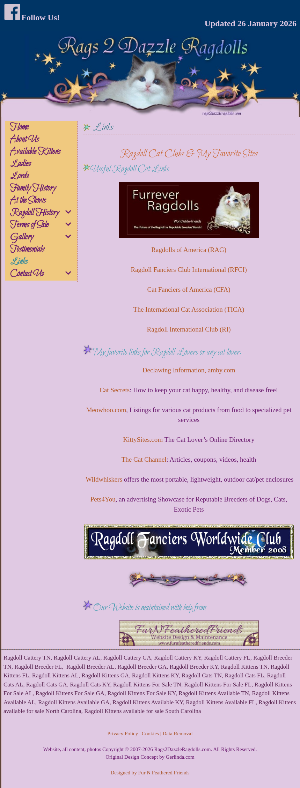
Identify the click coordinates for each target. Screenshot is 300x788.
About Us (24, 139)
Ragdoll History (43, 212)
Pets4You (103, 499)
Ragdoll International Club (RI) (189, 329)
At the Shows (28, 200)
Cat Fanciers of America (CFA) (189, 289)
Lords (19, 176)
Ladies (20, 164)
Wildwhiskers (105, 479)
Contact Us (43, 274)
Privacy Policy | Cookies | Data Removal (149, 733)
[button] (68, 213)
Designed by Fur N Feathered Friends (149, 772)
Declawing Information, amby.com (188, 370)
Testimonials (27, 249)
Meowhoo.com (106, 410)
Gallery (43, 237)
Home (19, 127)
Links (19, 261)
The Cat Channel (144, 459)
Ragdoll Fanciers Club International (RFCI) (189, 269)
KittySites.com (143, 439)
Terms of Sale (43, 225)
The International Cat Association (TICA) (188, 309)
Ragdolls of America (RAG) (188, 249)
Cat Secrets (115, 390)
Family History (33, 188)
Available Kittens (35, 151)
